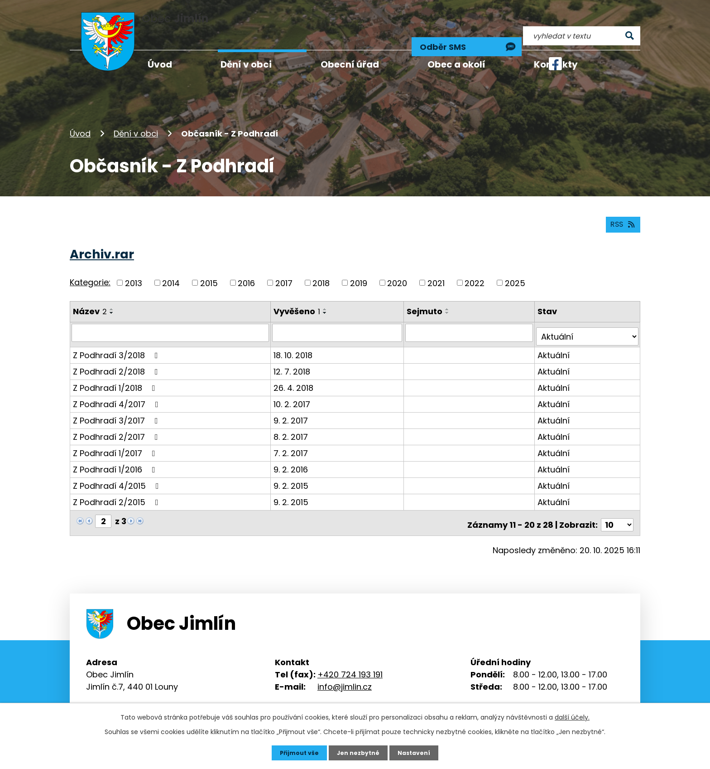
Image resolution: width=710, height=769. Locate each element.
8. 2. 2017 (291, 419)
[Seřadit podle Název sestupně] (112, 300)
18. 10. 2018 (293, 338)
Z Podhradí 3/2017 (117, 403)
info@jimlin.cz (344, 666)
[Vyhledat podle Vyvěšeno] (338, 319)
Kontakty (556, 64)
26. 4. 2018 (294, 370)
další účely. (572, 715)
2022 (475, 270)
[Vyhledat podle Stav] (587, 319)
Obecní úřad (350, 64)
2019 (358, 270)
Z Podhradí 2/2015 (117, 485)
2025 (515, 270)
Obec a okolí (456, 64)
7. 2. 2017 (291, 436)
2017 (284, 270)
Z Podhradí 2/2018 (117, 354)
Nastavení (418, 752)
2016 (246, 270)
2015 (209, 270)
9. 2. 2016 (291, 452)
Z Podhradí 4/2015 (118, 468)
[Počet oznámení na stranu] (617, 504)
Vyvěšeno (297, 298)
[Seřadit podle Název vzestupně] (112, 296)
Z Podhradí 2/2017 (117, 419)
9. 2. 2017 (291, 403)
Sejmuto (426, 298)
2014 (171, 270)
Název (90, 298)
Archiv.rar (102, 241)
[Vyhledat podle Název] (171, 319)
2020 (397, 270)
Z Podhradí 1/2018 (116, 370)
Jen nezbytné (358, 752)
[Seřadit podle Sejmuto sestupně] (449, 300)
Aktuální (555, 338)
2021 (436, 270)
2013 (133, 270)
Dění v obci (136, 115)
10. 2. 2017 (292, 387)
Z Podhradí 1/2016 (116, 452)
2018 (321, 270)
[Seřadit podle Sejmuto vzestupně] (449, 296)
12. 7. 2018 (292, 354)
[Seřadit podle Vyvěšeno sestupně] (326, 300)
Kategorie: (90, 269)
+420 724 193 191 (350, 653)
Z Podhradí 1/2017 (116, 436)
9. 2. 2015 (291, 468)
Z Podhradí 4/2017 (117, 387)
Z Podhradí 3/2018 (117, 338)
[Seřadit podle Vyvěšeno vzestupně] (326, 296)
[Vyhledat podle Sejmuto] (470, 319)
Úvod (80, 115)
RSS (621, 211)
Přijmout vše (295, 752)
